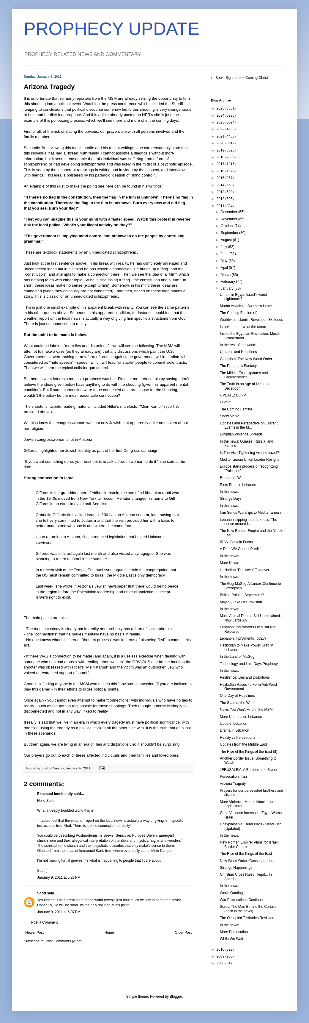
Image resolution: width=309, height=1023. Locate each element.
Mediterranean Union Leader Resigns (249, 459)
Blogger (176, 996)
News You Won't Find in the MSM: (247, 709)
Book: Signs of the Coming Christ (241, 78)
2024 (221, 115)
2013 (221, 192)
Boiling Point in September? (242, 595)
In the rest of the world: (238, 345)
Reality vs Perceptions (237, 737)
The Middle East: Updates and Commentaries (244, 375)
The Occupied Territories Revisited (247, 918)
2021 (221, 136)
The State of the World (238, 703)
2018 (221, 157)
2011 (221, 206)
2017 (221, 164)
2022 (221, 129)
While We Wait (231, 939)
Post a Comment (44, 922)
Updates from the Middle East (243, 744)
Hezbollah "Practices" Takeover (244, 570)
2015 (221, 178)
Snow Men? (229, 416)
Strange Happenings (236, 868)
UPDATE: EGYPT (234, 395)
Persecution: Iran (233, 776)
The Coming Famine (236, 409)
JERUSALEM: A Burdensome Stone (248, 770)
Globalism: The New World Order (246, 359)
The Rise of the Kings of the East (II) (248, 751)
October (227, 226)
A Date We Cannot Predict (240, 549)
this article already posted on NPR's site (125, 115)
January (227, 288)
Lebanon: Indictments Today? (243, 638)
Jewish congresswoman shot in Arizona (58, 439)
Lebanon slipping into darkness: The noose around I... (248, 522)
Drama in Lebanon (234, 730)
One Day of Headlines (237, 696)
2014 (221, 185)
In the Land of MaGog (237, 657)
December (229, 212)
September (230, 233)
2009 (221, 956)
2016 (221, 171)
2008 (221, 963)
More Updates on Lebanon (241, 717)
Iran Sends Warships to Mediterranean (250, 512)
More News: (229, 563)
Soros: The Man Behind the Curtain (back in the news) (248, 909)
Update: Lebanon (233, 723)
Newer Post (34, 932)
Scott (41, 893)
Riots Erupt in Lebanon (238, 485)
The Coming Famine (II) (239, 313)
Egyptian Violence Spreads (241, 434)
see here (105, 186)
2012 (221, 199)
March (226, 275)
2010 (221, 949)
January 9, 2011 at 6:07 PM (59, 912)
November (229, 219)
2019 (221, 150)
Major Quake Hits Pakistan (241, 602)
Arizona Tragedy (233, 784)
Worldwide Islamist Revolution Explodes (251, 320)
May (224, 261)
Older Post (183, 932)
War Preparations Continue (241, 900)
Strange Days (231, 498)
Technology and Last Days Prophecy (249, 664)
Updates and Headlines (238, 352)
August (227, 240)
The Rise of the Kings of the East (246, 854)
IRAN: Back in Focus (236, 542)
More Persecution (234, 932)
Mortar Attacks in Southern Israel (246, 306)
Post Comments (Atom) (64, 941)
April (225, 267)
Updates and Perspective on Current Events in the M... (249, 425)
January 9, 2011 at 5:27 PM (59, 877)
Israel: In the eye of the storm (243, 327)
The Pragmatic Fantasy (238, 366)
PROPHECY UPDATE (111, 29)
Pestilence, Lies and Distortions (244, 677)
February (228, 281)
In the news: (229, 492)
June (225, 254)
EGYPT (226, 402)
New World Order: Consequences (246, 861)
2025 (221, 108)
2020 (221, 143)
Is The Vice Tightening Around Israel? (249, 453)
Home (109, 932)
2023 (221, 122)
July (224, 247)
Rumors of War (232, 478)
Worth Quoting (231, 893)
